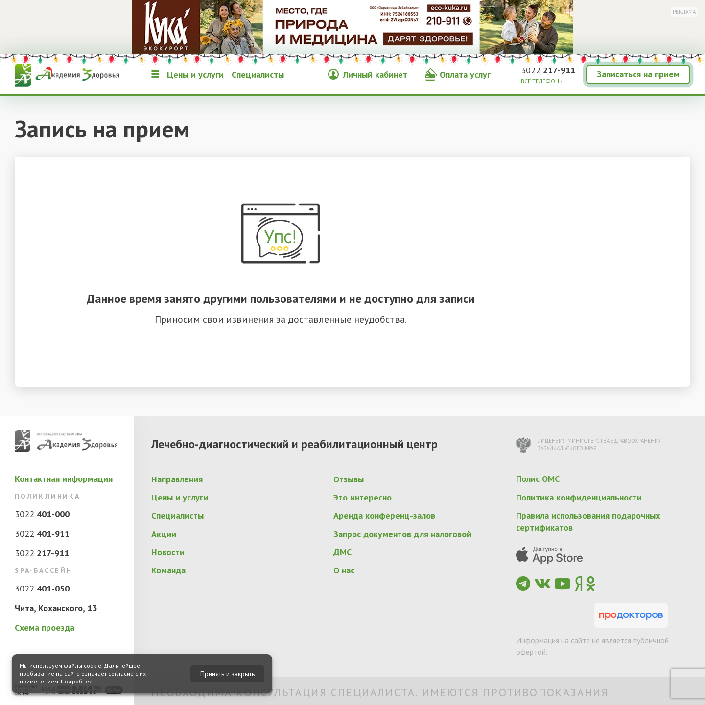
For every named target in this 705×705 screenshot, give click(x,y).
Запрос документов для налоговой (402, 534)
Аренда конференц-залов (384, 515)
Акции (163, 534)
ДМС (342, 552)
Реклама (684, 11)
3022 (548, 70)
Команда (168, 570)
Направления (177, 479)
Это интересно (362, 497)
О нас (343, 570)
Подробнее (77, 681)
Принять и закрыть (227, 673)
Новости (168, 552)
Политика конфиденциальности (579, 497)
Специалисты (258, 74)
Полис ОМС (538, 478)
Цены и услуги (195, 74)
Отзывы (348, 479)
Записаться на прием (638, 74)
